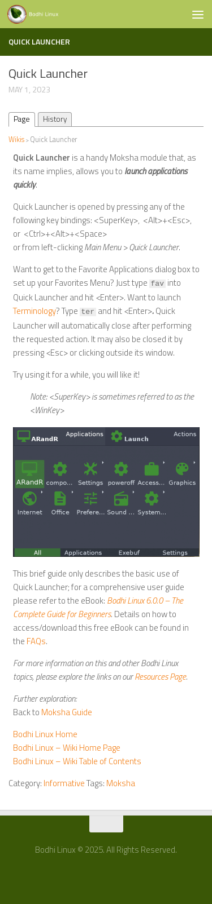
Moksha (120, 783)
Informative (64, 783)
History (55, 119)
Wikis (16, 139)
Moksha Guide (66, 712)
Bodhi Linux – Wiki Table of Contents (77, 761)
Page (22, 119)
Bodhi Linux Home (45, 734)
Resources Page (160, 676)
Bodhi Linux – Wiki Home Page (66, 747)
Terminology (34, 310)
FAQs (36, 641)
